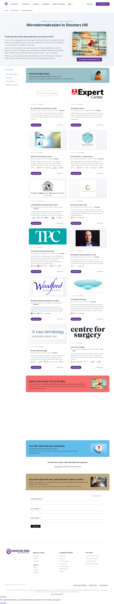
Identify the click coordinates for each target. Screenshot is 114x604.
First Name (36, 508)
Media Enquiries (63, 569)
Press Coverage (63, 561)
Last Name (36, 517)
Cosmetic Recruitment (92, 556)
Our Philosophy (63, 566)
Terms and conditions (80, 585)
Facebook (36, 561)
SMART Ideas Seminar (92, 564)
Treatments (26, 4)
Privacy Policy (93, 585)
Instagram (36, 556)
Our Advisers (63, 564)
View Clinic (61, 125)
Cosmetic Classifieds (91, 558)
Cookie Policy (103, 585)
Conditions (46, 4)
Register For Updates (12, 85)
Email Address (37, 499)
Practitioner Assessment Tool (89, 59)
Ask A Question (102, 4)
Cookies (3, 597)
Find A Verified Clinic (11, 74)
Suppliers (62, 571)
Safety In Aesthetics (59, 4)
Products (36, 4)
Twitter (35, 558)
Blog (70, 4)
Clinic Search (14, 4)
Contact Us (62, 556)
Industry (90, 4)
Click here (57, 466)
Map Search (9, 78)
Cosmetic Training (91, 561)
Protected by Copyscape (57, 594)
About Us (62, 558)
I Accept (3, 603)
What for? (57, 600)
